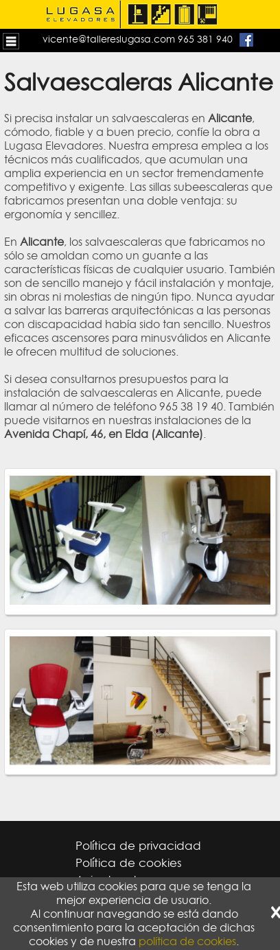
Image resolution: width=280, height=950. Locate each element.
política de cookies (187, 941)
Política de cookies (128, 863)
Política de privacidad (138, 846)
